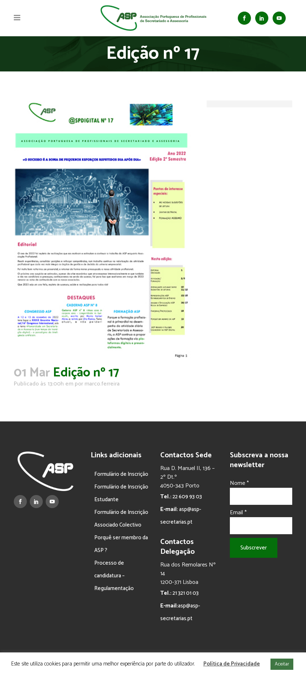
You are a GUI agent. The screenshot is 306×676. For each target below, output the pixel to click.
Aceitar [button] (282, 664)
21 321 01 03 (185, 593)
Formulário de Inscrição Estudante (121, 493)
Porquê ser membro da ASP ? (121, 544)
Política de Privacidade (231, 663)
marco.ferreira (102, 384)
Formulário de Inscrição (121, 474)
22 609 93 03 (186, 496)
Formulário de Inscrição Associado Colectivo (121, 518)
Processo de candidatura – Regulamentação (114, 575)
